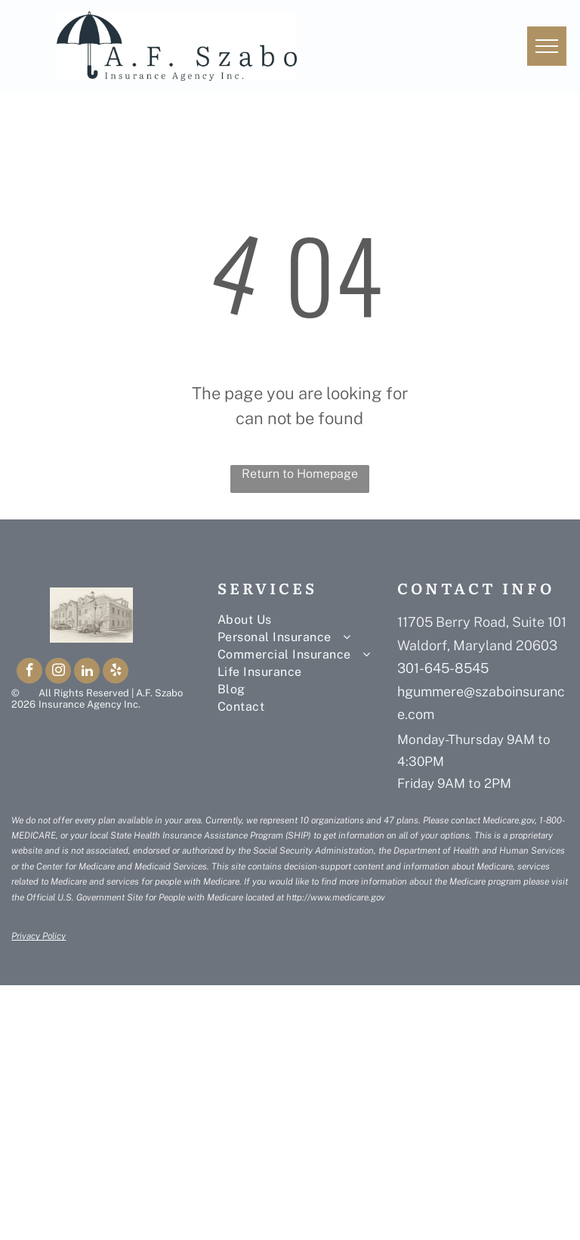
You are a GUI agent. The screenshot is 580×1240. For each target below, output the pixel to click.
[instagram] (58, 672)
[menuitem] (307, 619)
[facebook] (29, 672)
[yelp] (115, 672)
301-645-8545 (443, 668)
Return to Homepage (300, 474)
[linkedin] (87, 672)
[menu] (546, 46)
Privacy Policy (38, 936)
